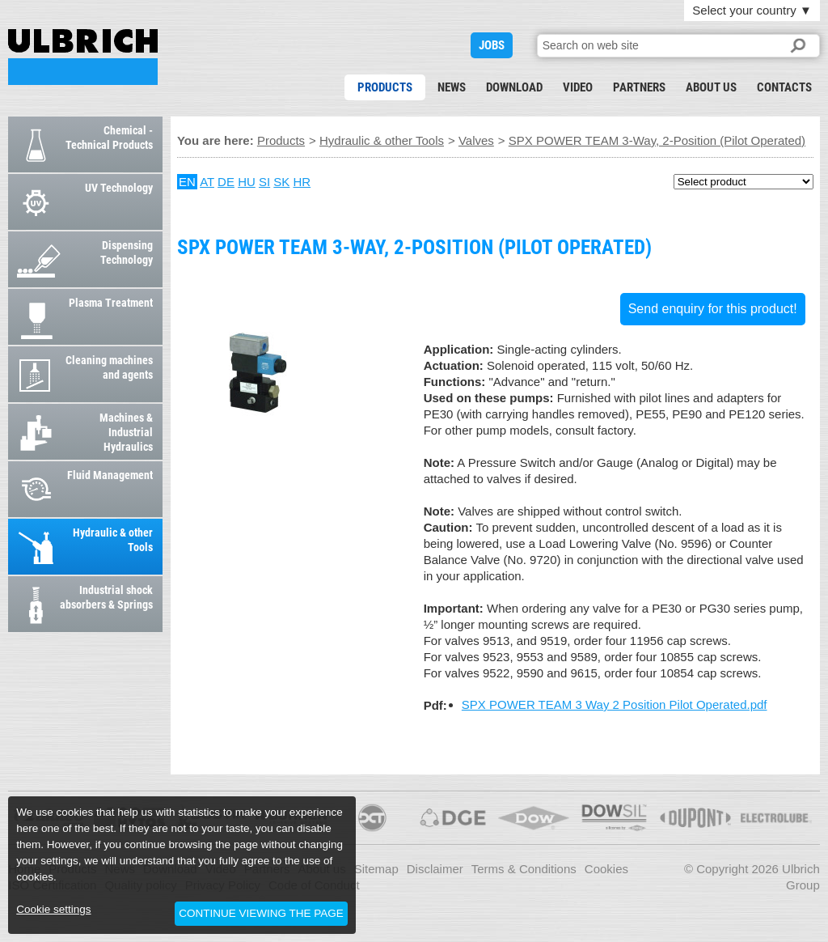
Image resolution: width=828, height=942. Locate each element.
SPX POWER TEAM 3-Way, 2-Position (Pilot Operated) (83, 57)
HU (247, 182)
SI (264, 182)
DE (226, 182)
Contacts (784, 87)
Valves (476, 140)
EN (187, 182)
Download (514, 87)
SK (281, 182)
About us (711, 87)
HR (302, 182)
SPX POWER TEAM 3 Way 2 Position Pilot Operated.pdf (614, 704)
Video (578, 87)
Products (384, 87)
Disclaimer (435, 869)
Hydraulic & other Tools (381, 140)
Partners (639, 87)
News (451, 87)
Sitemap (376, 869)
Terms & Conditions (524, 869)
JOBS (492, 45)
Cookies (606, 869)
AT (207, 182)
